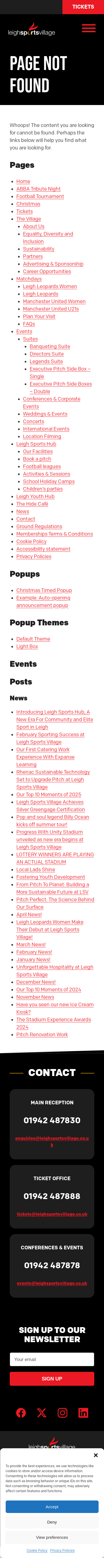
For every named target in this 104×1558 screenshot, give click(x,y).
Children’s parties (43, 489)
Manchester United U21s (51, 309)
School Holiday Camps (49, 481)
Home (23, 181)
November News (35, 997)
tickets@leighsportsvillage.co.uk (52, 1214)
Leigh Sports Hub (36, 444)
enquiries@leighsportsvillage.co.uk (52, 1141)
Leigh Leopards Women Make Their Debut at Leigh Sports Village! (49, 929)
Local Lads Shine (35, 870)
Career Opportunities (47, 271)
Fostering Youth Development (50, 877)
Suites (30, 339)
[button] (95, 1455)
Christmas (28, 204)
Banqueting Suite (50, 346)
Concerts (33, 421)
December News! (36, 982)
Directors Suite (47, 354)
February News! (34, 952)
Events (24, 331)
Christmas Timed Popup (44, 590)
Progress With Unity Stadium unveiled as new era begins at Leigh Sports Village (49, 839)
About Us (33, 226)
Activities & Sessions (46, 474)
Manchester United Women (54, 301)
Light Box (27, 646)
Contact (25, 519)
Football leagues (42, 466)
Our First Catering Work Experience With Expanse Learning (45, 757)
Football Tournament (40, 196)
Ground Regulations (39, 526)
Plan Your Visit (39, 316)
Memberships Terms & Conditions (54, 534)
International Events (46, 429)
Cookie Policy (37, 1550)
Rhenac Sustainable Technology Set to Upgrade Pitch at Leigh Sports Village (53, 779)
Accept (52, 1506)
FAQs (29, 324)
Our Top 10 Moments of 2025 (48, 795)
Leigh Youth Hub (35, 496)
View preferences (52, 1537)
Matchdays (29, 279)
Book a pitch (37, 459)
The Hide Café (32, 504)
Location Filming (42, 436)
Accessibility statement (43, 549)
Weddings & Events (45, 414)
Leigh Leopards (40, 294)
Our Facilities (38, 451)
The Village (28, 219)
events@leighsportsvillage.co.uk (52, 1283)
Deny (52, 1522)
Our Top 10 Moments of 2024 (48, 990)
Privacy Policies (62, 1550)
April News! (29, 915)
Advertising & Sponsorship (53, 264)
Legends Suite (46, 361)
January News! (33, 960)
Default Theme (33, 639)
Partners (33, 256)
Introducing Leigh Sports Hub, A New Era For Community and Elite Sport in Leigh (54, 719)
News (22, 511)
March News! (31, 945)
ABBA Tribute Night (38, 189)
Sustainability (38, 249)
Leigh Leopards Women (50, 286)
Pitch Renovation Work (42, 1035)
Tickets (83, 7)
